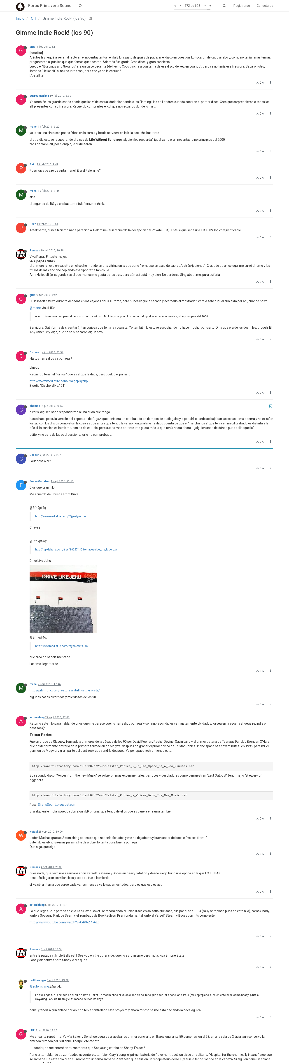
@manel (36, 308)
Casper (34, 455)
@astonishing (39, 923)
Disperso (35, 352)
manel (33, 126)
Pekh (33, 164)
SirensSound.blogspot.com (57, 741)
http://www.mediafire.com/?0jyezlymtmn (60, 516)
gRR (32, 46)
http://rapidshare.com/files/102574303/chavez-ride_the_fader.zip (76, 549)
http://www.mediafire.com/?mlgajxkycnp (59, 381)
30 (164, 1048)
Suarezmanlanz (39, 95)
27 (131, 1048)
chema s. (35, 405)
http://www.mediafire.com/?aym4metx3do (61, 582)
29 (153, 1048)
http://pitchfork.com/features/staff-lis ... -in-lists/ (65, 627)
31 (175, 1048)
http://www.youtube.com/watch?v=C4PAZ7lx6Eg (65, 859)
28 (142, 1048)
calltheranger (38, 917)
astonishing (37, 654)
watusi (34, 768)
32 (186, 1048)
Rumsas (35, 250)
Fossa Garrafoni (40, 481)
